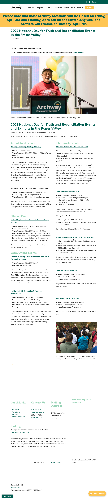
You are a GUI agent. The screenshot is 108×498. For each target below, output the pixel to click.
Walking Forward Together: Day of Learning (26, 147)
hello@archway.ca (37, 412)
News (73, 8)
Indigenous (27, 39)
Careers (94, 2)
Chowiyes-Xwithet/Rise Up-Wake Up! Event (72, 147)
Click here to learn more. (21, 432)
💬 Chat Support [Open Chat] (97, 493)
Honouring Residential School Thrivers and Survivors (74, 237)
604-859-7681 (36, 410)
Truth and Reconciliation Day (66, 270)
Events (48, 8)
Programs (40, 8)
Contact (80, 8)
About (30, 8)
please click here (78, 52)
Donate (89, 8)
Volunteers (16, 412)
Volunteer (58, 8)
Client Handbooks (18, 417)
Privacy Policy (56, 462)
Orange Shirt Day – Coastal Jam (67, 298)
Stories (66, 8)
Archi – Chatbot (36, 417)
